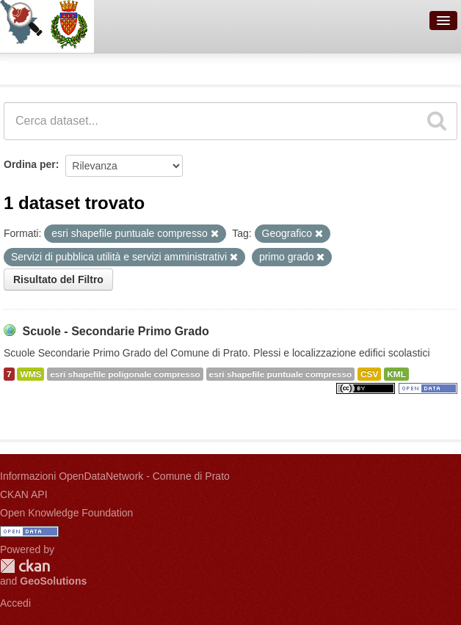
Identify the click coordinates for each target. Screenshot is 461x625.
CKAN (25, 566)
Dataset (26, 67)
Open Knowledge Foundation (66, 513)
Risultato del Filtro (58, 279)
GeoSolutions (53, 581)
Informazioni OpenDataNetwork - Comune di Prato (115, 476)
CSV (369, 374)
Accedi (15, 603)
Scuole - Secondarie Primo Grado (115, 331)
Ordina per (30, 164)
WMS (30, 374)
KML (396, 374)
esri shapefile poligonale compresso (125, 374)
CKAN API (24, 494)
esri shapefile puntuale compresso (280, 374)
